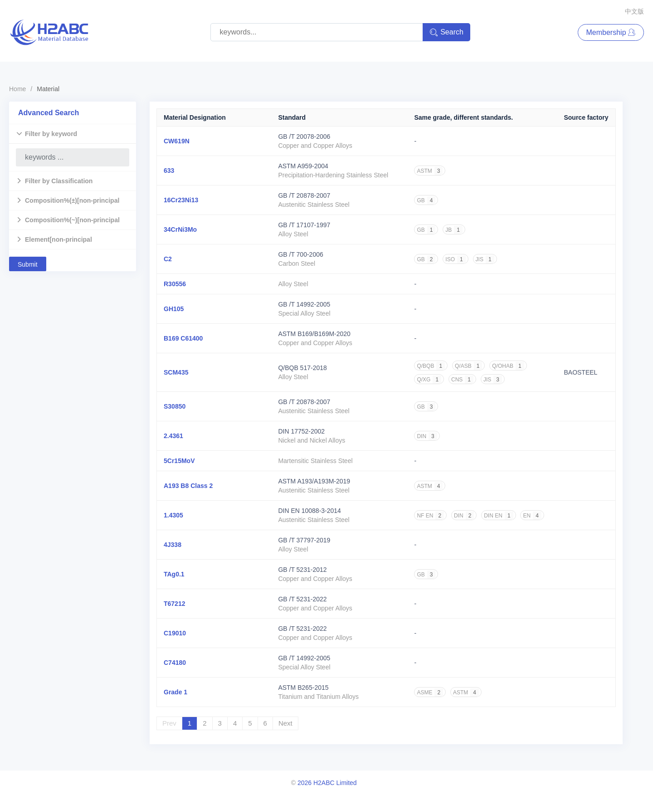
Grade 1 (175, 692)
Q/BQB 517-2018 (302, 367)
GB (426, 200)
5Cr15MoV (179, 460)
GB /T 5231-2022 (302, 599)
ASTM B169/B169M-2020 (314, 333)
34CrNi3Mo (180, 229)
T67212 (174, 603)
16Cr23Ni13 (181, 200)
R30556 (175, 284)
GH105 (174, 308)
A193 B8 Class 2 (188, 485)
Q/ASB (468, 366)
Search (446, 32)
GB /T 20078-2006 (304, 136)
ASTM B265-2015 (303, 687)
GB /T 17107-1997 (304, 225)
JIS (485, 259)
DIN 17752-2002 (301, 431)
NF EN (430, 516)
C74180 (175, 662)
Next (285, 723)
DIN (427, 436)
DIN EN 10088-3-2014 (309, 510)
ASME (430, 692)
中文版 (634, 11)
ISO (455, 259)
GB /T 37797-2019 (304, 540)
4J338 (172, 544)
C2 (168, 259)
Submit (28, 264)
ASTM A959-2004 (303, 166)
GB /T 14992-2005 (304, 304)
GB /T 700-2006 (300, 254)
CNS (462, 380)
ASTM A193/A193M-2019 (314, 481)
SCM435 (176, 372)
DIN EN (498, 516)
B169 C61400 (183, 338)
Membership (610, 32)
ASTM (430, 171)
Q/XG (429, 380)
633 (169, 170)
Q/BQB (431, 366)
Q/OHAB (508, 366)
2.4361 (173, 435)
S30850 (174, 406)
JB (454, 230)
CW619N (177, 141)
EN (532, 516)
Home (17, 89)
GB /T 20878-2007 (304, 195)
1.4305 (173, 515)
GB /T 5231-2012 (302, 569)
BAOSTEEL (580, 372)
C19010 (175, 633)
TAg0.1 (174, 574)
